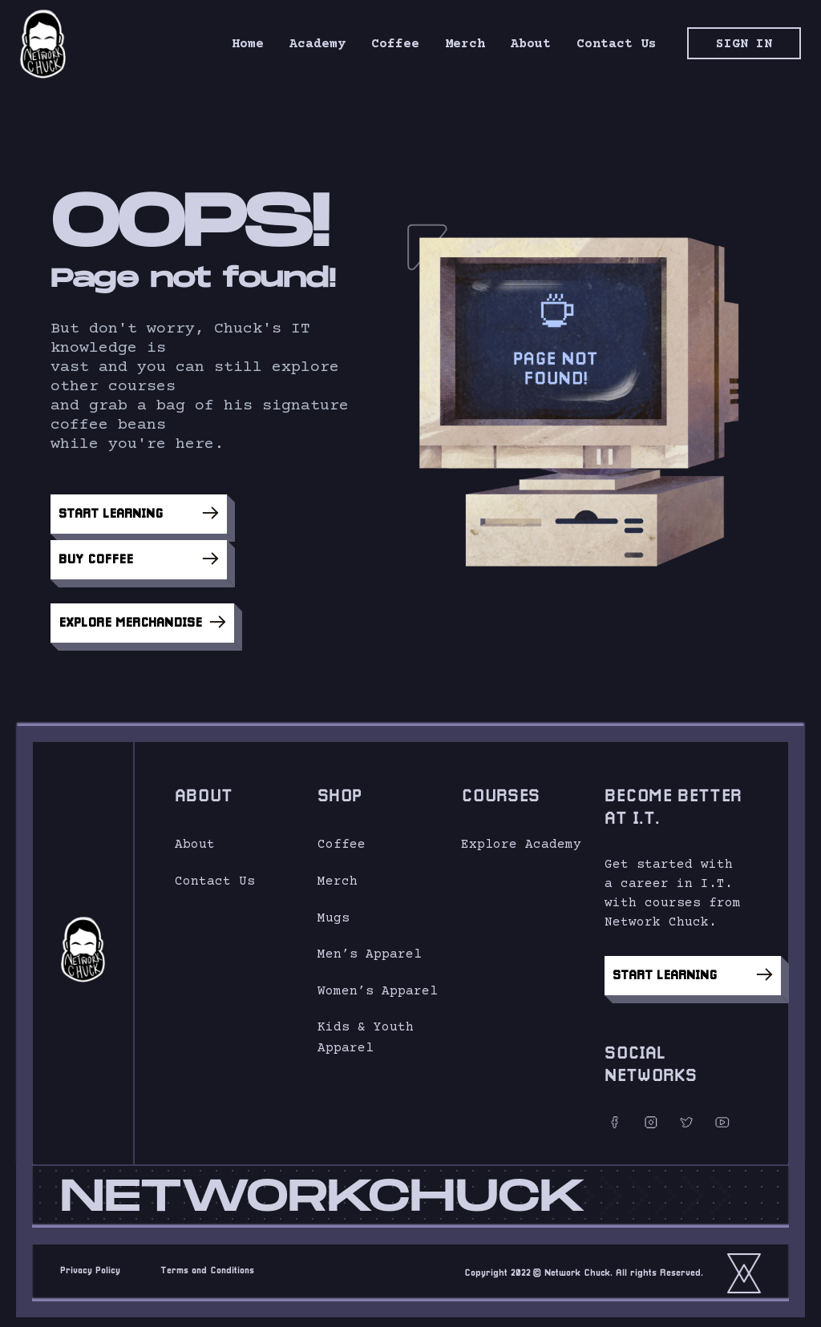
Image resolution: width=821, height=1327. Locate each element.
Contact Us (215, 875)
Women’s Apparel (377, 984)
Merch (337, 875)
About (195, 838)
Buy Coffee (139, 552)
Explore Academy (521, 838)
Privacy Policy (90, 1264)
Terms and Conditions (207, 1264)
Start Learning (139, 513)
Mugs (333, 911)
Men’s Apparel (369, 948)
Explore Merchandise (142, 615)
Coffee (341, 838)
